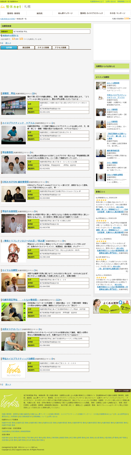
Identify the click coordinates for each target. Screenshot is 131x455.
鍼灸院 (39, 13)
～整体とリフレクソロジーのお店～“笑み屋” (24, 241)
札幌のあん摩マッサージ (39, 414)
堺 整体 (115, 438)
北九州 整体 (31, 440)
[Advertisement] (23, 69)
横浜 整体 (46, 438)
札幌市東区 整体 (35, 423)
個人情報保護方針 (25, 416)
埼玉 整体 (73, 438)
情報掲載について (124, 1)
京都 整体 (5, 440)
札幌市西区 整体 (121, 423)
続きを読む (120, 207)
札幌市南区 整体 (108, 423)
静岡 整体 (81, 438)
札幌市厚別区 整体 (64, 423)
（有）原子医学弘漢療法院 (108, 269)
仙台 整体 (13, 438)
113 (58, 300)
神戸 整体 (122, 438)
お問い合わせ (111, 1)
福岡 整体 (21, 440)
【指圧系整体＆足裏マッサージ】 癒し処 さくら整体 (116, 136)
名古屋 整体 (99, 438)
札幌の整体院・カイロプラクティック (63, 414)
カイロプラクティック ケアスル (18, 123)
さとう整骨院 (112, 110)
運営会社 (5, 416)
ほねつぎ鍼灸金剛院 (115, 175)
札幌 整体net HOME (7, 19)
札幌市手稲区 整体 (8, 425)
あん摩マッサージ (65, 13)
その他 (117, 13)
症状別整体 (15, 431)
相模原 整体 (64, 438)
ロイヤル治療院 (9, 270)
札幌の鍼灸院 (24, 414)
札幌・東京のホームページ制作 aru (25, 447)
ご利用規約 (14, 416)
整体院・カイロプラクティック (91, 13)
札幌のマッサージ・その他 (88, 414)
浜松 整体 (89, 438)
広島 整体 (13, 440)
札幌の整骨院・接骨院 (10, 414)
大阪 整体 (108, 438)
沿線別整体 (6, 431)
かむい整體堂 (112, 163)
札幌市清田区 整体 (94, 423)
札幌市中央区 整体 (8, 423)
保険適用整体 (26, 431)
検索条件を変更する (10, 36)
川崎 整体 (55, 438)
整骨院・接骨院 (13, 13)
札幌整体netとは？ (97, 1)
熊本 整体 (40, 440)
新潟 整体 (21, 438)
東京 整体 (38, 438)
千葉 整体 (30, 438)
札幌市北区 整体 (22, 423)
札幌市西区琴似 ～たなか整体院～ (20, 300)
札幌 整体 (5, 438)
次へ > (8, 43)
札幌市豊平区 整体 (79, 423)
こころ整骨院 (112, 122)
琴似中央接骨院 (9, 211)
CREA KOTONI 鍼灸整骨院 (15, 182)
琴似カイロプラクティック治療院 (18, 359)
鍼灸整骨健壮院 (113, 151)
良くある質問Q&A (121, 414)
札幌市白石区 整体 (49, 423)
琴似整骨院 (7, 152)
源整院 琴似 (8, 93)
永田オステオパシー (12, 329)
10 (33, 93)
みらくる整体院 (113, 83)
